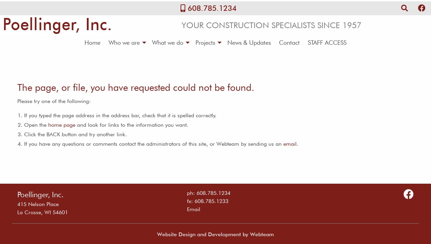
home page (61, 125)
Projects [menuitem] (205, 42)
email (290, 144)
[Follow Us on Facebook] (422, 8)
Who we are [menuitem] (124, 42)
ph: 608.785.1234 (208, 193)
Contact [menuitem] (289, 42)
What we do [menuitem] (167, 42)
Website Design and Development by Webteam (215, 234)
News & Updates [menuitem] (249, 42)
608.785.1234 (212, 8)
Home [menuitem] (92, 42)
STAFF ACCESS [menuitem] (327, 42)
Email (193, 209)
